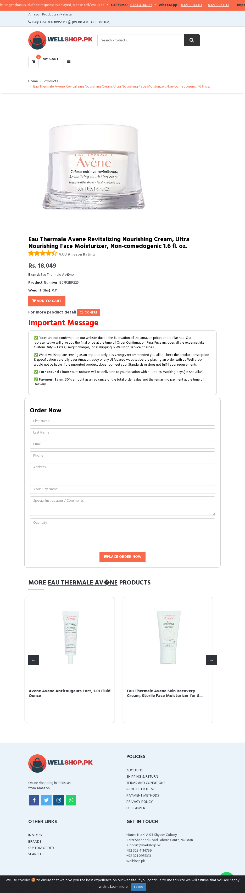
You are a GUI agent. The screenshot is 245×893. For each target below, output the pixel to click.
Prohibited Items (140, 789)
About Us (134, 770)
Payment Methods (142, 796)
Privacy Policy (139, 802)
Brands (34, 842)
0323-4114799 (146, 5)
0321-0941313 (197, 5)
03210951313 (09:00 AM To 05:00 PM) (79, 22)
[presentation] (69, 540)
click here (89, 312)
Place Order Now (122, 557)
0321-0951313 (224, 5)
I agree (138, 887)
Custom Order (41, 848)
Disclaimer (135, 808)
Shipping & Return (142, 777)
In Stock (35, 835)
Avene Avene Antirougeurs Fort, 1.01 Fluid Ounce (73, 693)
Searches (36, 854)
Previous (33, 660)
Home (33, 81)
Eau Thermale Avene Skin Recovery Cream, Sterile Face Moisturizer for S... (168, 693)
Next (211, 660)
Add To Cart (47, 301)
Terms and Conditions (145, 783)
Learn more (119, 887)
